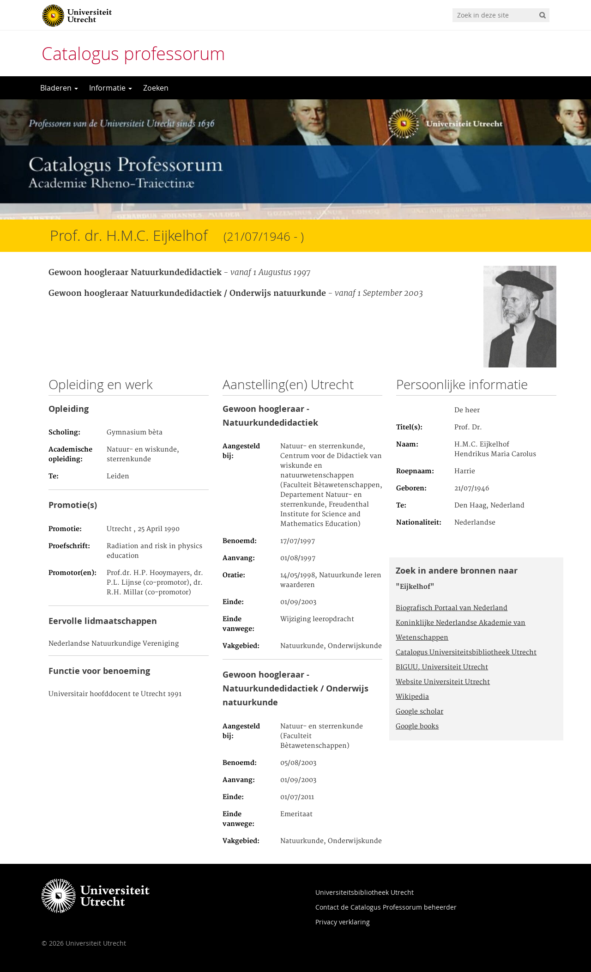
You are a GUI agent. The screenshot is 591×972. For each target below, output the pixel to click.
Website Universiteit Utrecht (443, 682)
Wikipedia (412, 697)
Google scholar (419, 712)
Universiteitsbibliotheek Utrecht (364, 892)
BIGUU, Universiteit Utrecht (442, 667)
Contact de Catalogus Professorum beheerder (386, 907)
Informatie (110, 88)
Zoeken (156, 88)
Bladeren (59, 88)
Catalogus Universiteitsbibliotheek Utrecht (466, 652)
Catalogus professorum (133, 53)
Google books (417, 726)
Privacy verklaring (342, 921)
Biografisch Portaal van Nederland (451, 608)
